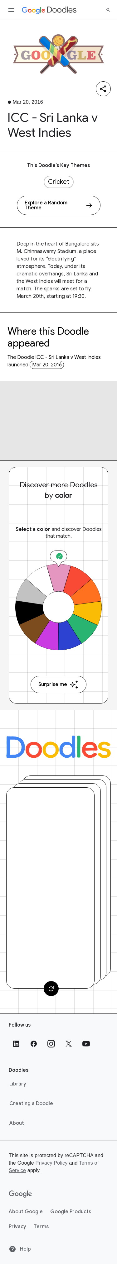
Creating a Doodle (31, 1103)
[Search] (108, 9)
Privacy (17, 1226)
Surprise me (58, 684)
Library (17, 1084)
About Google (26, 1212)
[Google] (20, 1194)
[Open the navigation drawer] (11, 9)
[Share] (103, 88)
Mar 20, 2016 (47, 365)
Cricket (58, 182)
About (16, 1123)
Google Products (70, 1212)
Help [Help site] (20, 1249)
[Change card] (51, 988)
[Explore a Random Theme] (58, 205)
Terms (41, 1226)
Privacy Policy (51, 1163)
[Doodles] (58, 747)
